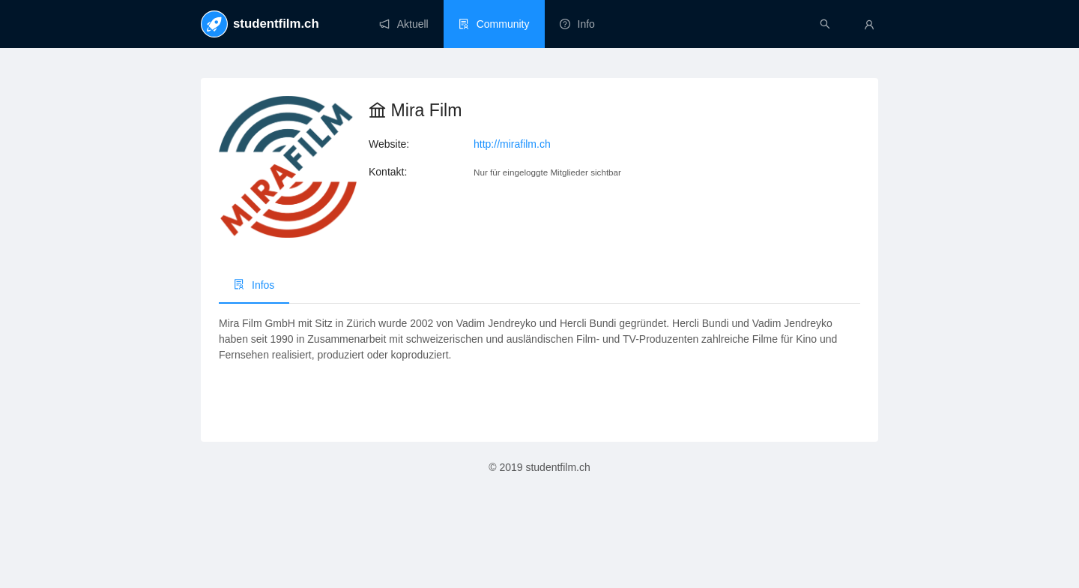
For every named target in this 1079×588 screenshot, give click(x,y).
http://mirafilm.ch (512, 144)
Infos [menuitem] (254, 285)
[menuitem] (404, 24)
